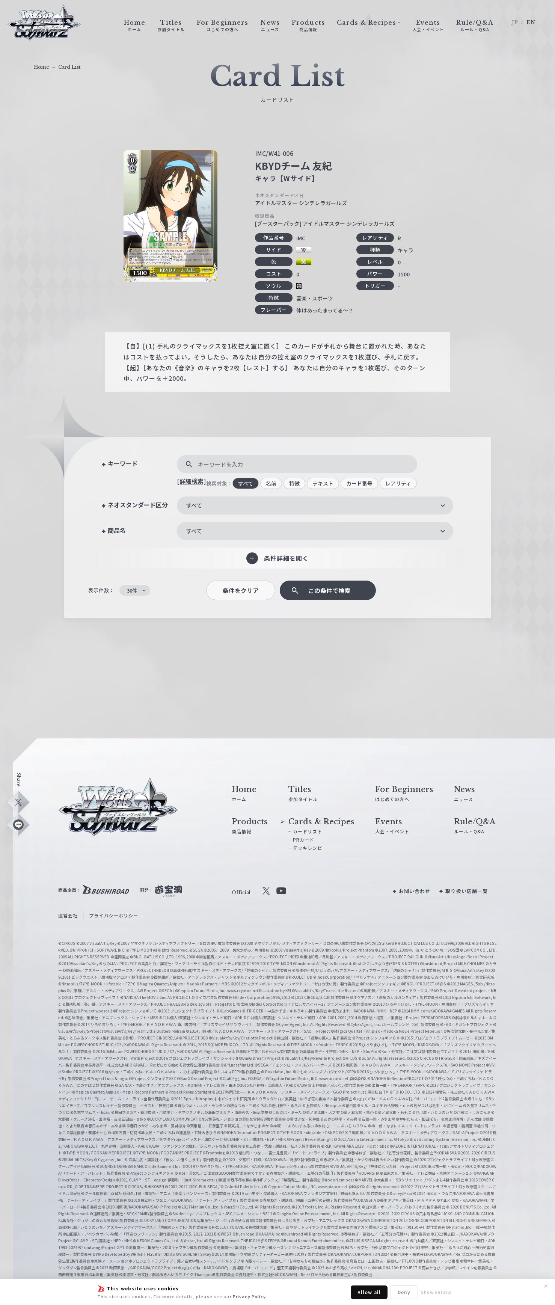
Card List (69, 67)
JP (515, 22)
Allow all (369, 1292)
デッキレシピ (308, 848)
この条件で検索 (329, 590)
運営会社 (68, 915)
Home (41, 67)
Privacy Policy (249, 1296)
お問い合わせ (415, 891)
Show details (436, 1292)
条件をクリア (241, 590)
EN (530, 22)
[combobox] (315, 505)
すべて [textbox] (194, 505)
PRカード (304, 839)
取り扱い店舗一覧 (466, 891)
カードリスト (308, 831)
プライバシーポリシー (113, 915)
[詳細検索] (191, 481)
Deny (404, 1292)
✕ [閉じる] (546, 1286)
